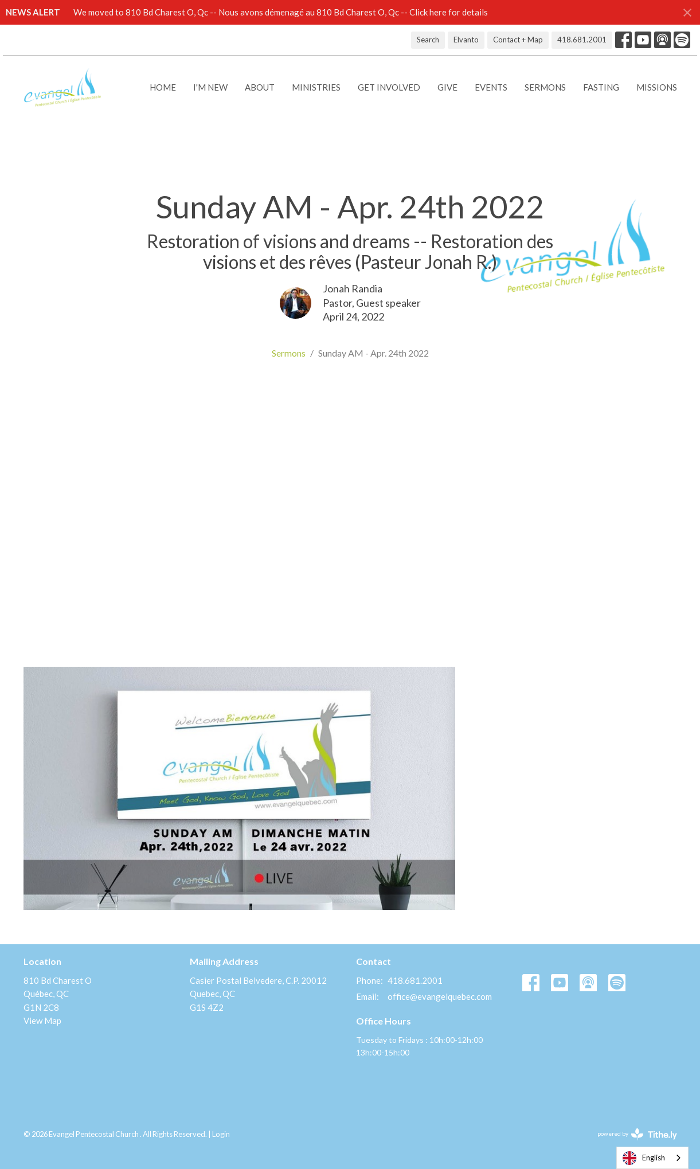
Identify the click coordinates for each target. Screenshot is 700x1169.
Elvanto (466, 39)
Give (447, 87)
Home (163, 87)
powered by (637, 1134)
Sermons (545, 87)
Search (428, 39)
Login (221, 1134)
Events (491, 87)
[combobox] (652, 1158)
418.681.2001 (582, 39)
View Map (42, 1020)
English (644, 1158)
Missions (656, 87)
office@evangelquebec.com (440, 996)
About (260, 87)
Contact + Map (518, 39)
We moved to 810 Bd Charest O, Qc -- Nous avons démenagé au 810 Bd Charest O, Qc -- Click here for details (280, 12)
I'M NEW (210, 87)
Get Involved (389, 87)
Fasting (601, 87)
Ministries (316, 87)
